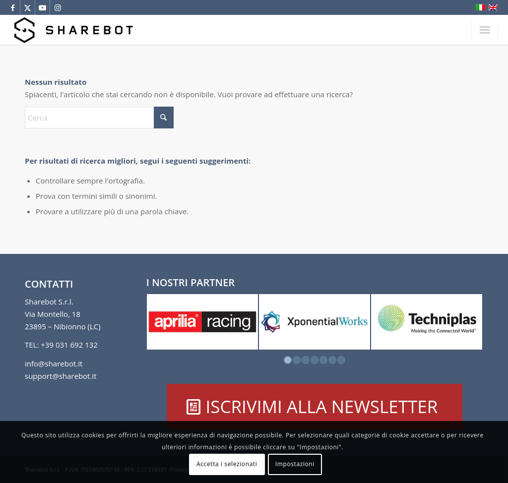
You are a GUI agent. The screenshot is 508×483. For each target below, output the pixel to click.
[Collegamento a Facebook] (12, 7)
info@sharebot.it (53, 363)
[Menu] (484, 30)
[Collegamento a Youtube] (42, 7)
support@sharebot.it (61, 376)
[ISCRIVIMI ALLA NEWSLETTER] (314, 406)
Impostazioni (295, 464)
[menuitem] (484, 30)
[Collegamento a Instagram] (57, 7)
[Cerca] (99, 117)
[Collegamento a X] (27, 7)
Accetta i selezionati (226, 464)
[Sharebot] (73, 30)
